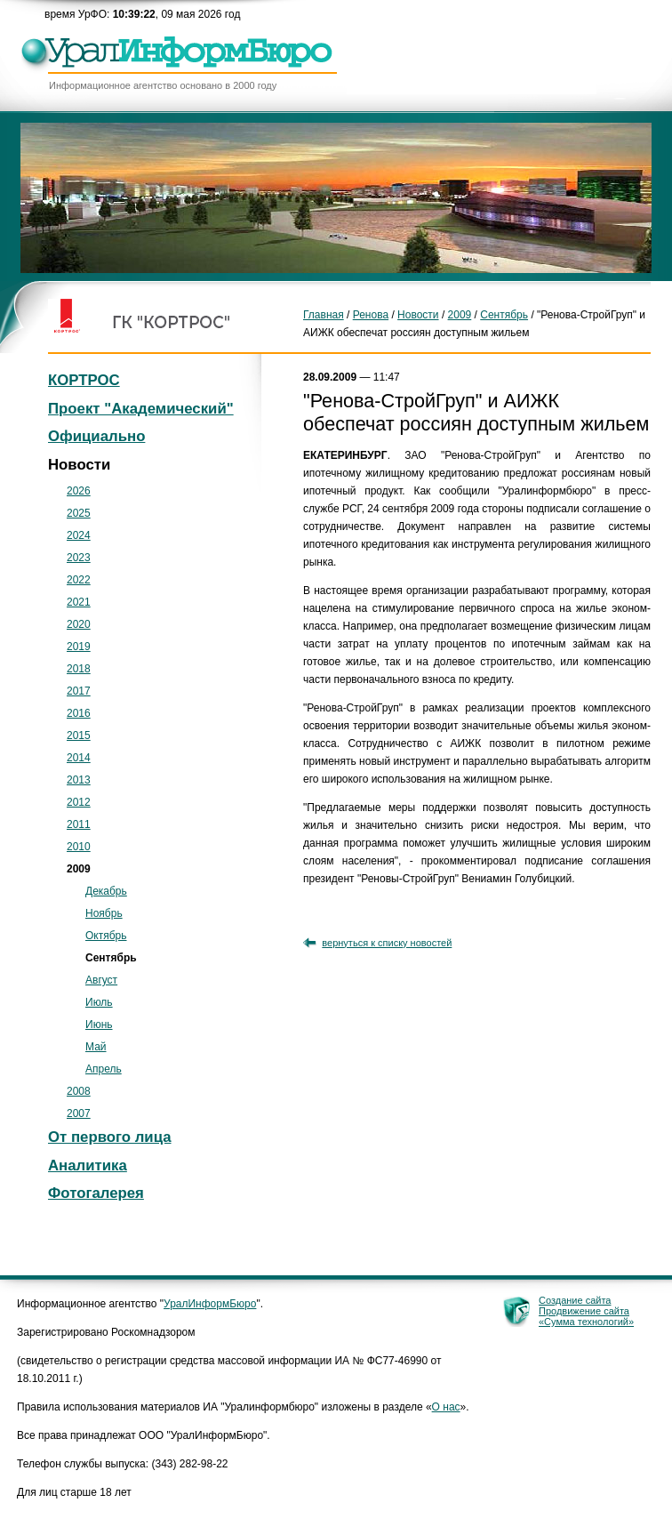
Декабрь (106, 891)
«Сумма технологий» (586, 1321)
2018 (79, 669)
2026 (79, 491)
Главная (323, 315)
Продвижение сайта (584, 1311)
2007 (79, 1113)
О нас (446, 1407)
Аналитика (87, 1165)
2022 (79, 580)
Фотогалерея (96, 1193)
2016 (79, 713)
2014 (79, 757)
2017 (79, 691)
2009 (460, 315)
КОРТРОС (84, 380)
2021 (79, 602)
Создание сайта (575, 1300)
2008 (79, 1091)
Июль (99, 1002)
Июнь (99, 1024)
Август (101, 980)
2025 (79, 513)
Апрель (103, 1069)
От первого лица (110, 1137)
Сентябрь (504, 315)
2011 (79, 824)
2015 (79, 735)
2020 (79, 624)
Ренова (370, 315)
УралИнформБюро (210, 1304)
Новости (417, 315)
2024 (79, 535)
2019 (79, 646)
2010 (79, 846)
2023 (79, 557)
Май (96, 1047)
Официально (96, 436)
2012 (79, 802)
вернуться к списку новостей (387, 942)
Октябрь (106, 935)
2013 (79, 780)
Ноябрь (104, 913)
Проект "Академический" (141, 408)
